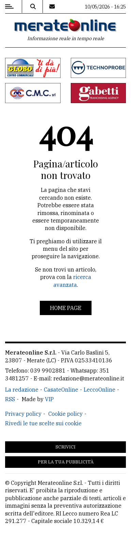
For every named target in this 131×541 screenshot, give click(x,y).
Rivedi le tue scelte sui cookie (43, 423)
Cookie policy (65, 413)
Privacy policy (23, 413)
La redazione (21, 389)
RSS (10, 399)
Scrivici (65, 447)
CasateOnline (61, 389)
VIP (49, 399)
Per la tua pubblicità (66, 462)
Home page (65, 308)
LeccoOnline (99, 389)
